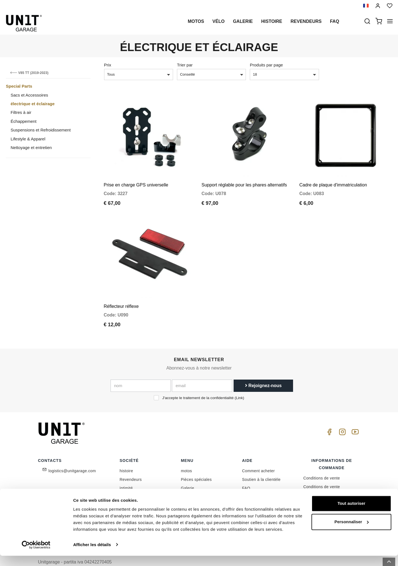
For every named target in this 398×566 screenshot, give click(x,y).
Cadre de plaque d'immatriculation (333, 179)
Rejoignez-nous (263, 375)
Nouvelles (190, 486)
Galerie (243, 21)
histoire (271, 21)
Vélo (218, 21)
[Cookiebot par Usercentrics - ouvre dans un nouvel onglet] (36, 555)
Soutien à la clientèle (261, 469)
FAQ (246, 477)
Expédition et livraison (323, 493)
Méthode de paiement (323, 485)
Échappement (24, 121)
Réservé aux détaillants (141, 495)
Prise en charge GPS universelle (136, 179)
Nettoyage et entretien (31, 147)
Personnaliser (351, 532)
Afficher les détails (92, 555)
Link (239, 387)
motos (196, 21)
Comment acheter (258, 460)
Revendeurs (306, 21)
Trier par (185, 65)
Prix (107, 65)
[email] (202, 375)
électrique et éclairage (33, 103)
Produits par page (266, 65)
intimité (126, 477)
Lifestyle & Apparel (28, 138)
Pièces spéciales (196, 469)
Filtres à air (21, 112)
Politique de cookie (137, 486)
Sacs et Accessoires (29, 95)
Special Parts (19, 86)
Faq (334, 21)
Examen (188, 495)
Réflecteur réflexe (121, 295)
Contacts (250, 486)
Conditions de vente (321, 467)
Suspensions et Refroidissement (41, 130)
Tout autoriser (351, 514)
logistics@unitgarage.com (72, 460)
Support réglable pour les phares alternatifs (244, 179)
